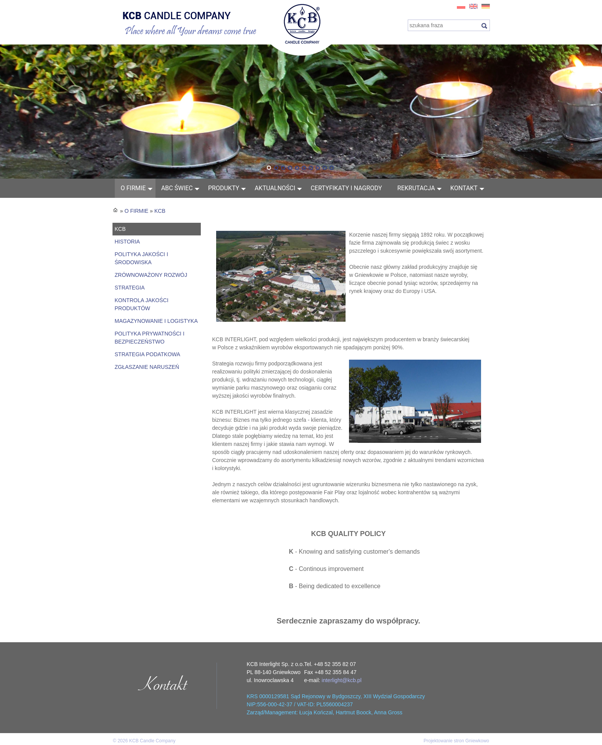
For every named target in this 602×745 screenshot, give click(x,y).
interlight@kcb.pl (342, 680)
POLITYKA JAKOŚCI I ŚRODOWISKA (141, 258)
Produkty (223, 188)
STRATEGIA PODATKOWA (147, 354)
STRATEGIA (130, 288)
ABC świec (177, 188)
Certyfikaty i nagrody (346, 188)
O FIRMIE (133, 188)
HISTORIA (127, 241)
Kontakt (464, 188)
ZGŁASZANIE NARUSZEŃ (147, 367)
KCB (159, 211)
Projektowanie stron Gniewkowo (456, 740)
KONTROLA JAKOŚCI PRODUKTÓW (142, 304)
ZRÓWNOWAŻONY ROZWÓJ (151, 275)
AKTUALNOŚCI (275, 188)
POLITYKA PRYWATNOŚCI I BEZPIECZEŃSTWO (150, 338)
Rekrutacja (416, 188)
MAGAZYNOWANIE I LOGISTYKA (156, 321)
